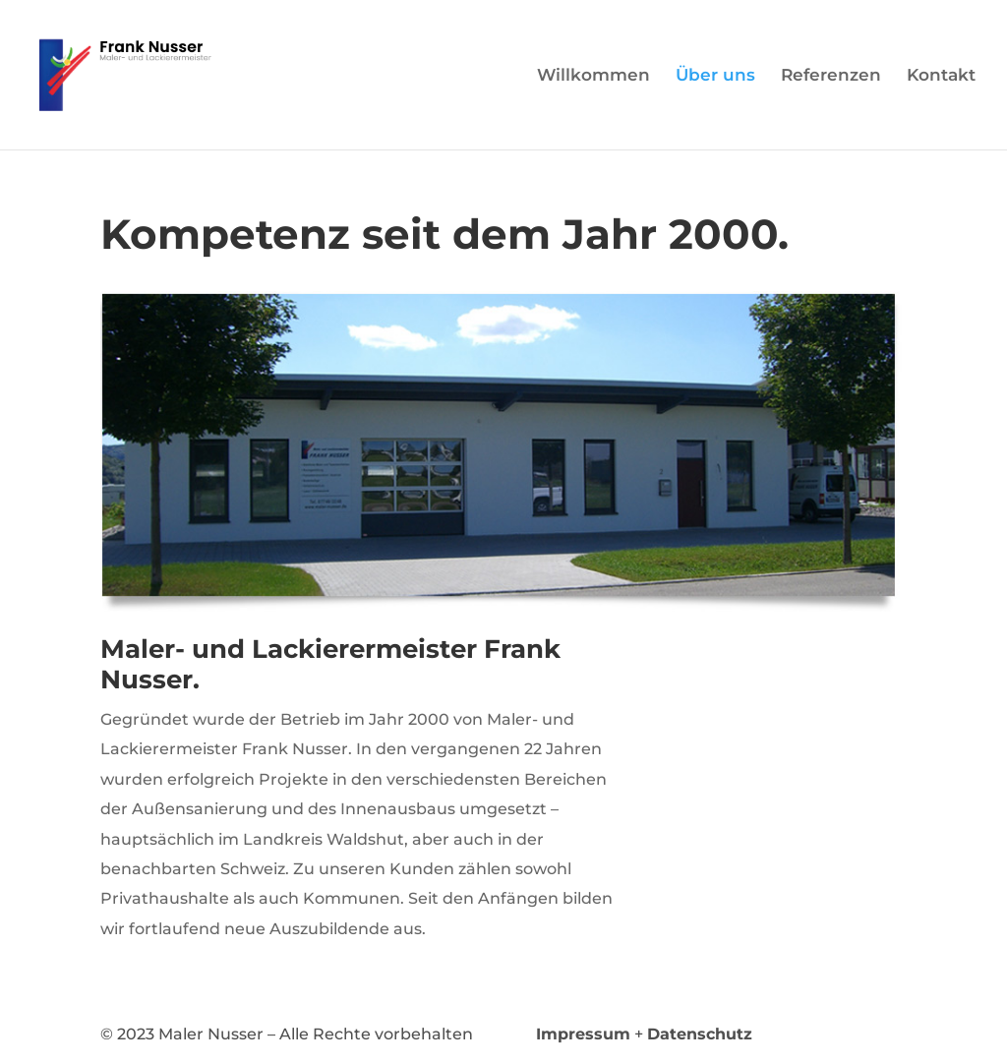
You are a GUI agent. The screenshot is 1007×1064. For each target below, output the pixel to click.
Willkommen (593, 76)
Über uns (715, 76)
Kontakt (941, 76)
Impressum (583, 1034)
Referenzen (831, 76)
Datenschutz (699, 1034)
